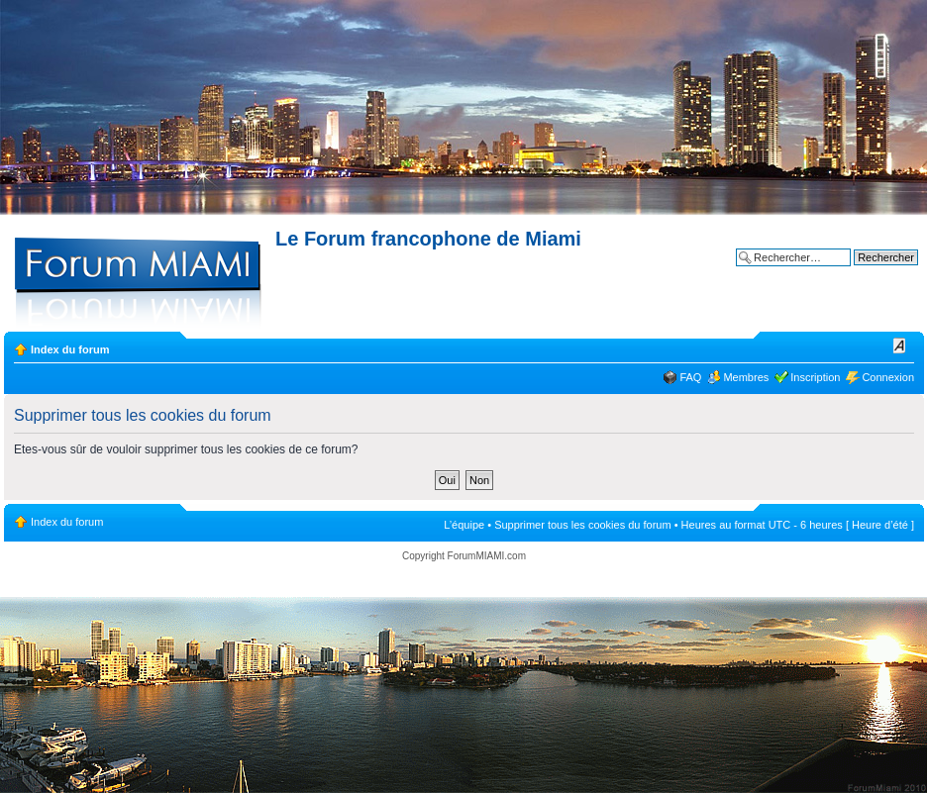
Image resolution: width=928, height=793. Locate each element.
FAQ (690, 377)
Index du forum (70, 349)
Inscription (815, 377)
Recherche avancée (869, 272)
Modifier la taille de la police (899, 345)
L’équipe (464, 525)
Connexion (888, 377)
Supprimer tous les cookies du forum (582, 525)
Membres (746, 377)
